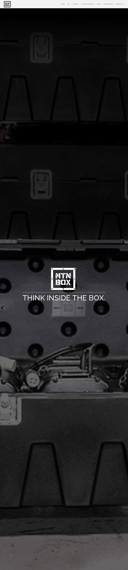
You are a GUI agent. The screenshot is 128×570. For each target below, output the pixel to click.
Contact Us (120, 4)
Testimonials (108, 4)
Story (99, 4)
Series (75, 4)
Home (63, 4)
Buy (68, 4)
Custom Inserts (87, 4)
